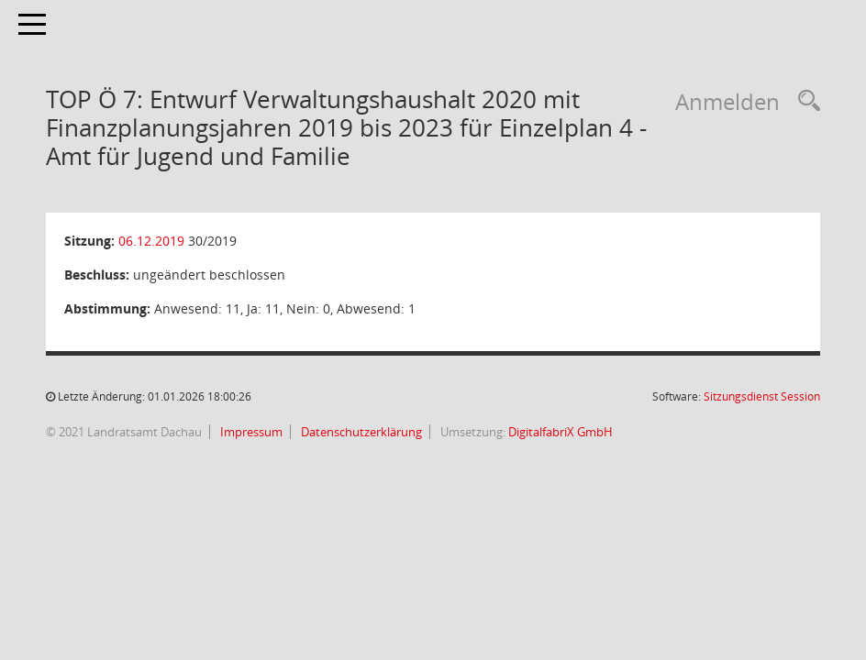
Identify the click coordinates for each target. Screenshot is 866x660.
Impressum (250, 432)
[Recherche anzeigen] (804, 101)
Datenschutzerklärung (360, 432)
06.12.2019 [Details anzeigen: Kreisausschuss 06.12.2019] (151, 240)
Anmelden (727, 101)
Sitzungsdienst (762, 396)
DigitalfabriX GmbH (560, 432)
